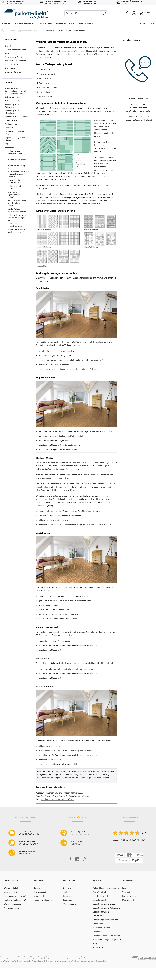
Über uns (67, 888)
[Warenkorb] (145, 13)
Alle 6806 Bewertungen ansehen (129, 840)
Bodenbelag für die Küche (15, 101)
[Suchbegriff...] (85, 13)
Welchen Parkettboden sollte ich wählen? (17, 160)
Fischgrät (109, 120)
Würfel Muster (45, 83)
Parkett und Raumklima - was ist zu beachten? (17, 230)
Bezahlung (9, 53)
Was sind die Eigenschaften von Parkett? (15, 194)
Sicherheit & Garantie (13, 64)
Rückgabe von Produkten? (15, 900)
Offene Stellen (40, 896)
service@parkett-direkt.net (140, 120)
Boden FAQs (9, 147)
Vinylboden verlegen (13, 124)
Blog (6, 143)
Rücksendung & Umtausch (15, 61)
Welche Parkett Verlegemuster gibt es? (17, 210)
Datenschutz (68, 896)
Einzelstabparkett (72, 445)
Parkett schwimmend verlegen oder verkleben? (64, 793)
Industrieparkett (77, 750)
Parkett (42, 47)
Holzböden (9, 128)
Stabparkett (65, 364)
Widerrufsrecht (69, 904)
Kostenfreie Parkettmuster (15, 49)
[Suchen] (104, 13)
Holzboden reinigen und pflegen (14, 132)
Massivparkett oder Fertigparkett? (15, 181)
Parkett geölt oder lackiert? (15, 187)
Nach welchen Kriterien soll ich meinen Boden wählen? (17, 203)
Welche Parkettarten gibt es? (18, 166)
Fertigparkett (71, 369)
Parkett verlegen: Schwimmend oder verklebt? (15, 153)
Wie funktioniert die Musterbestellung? (12, 906)
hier (83, 959)
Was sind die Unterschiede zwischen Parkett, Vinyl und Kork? (18, 174)
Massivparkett (128, 900)
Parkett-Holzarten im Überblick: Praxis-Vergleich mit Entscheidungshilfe (15, 91)
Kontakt (8, 46)
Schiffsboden (44, 69)
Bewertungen (10, 68)
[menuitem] (85, 13)
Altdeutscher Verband (48, 87)
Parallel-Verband (45, 96)
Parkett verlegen (11, 120)
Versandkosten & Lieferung (16, 57)
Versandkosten (35, 957)
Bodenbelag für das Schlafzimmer (12, 111)
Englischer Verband (47, 74)
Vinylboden (127, 892)
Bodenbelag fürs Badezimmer (16, 116)
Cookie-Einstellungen (13, 72)
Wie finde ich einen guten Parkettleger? (57, 799)
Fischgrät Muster (46, 78)
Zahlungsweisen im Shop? (15, 896)
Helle (47, 51)
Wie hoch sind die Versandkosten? (11, 890)
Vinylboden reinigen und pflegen (15, 138)
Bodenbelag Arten (12, 97)
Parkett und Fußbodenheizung (15, 224)
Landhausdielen (72, 108)
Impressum (67, 900)
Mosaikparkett (71, 449)
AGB (65, 892)
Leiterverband (44, 92)
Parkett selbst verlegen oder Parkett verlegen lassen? (17, 217)
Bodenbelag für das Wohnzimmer (12, 105)
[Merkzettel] (126, 13)
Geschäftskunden (41, 892)
